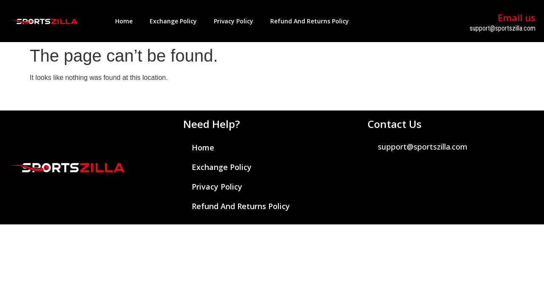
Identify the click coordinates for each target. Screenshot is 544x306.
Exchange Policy (173, 21)
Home (124, 21)
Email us (517, 17)
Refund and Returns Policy (309, 21)
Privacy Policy (233, 21)
